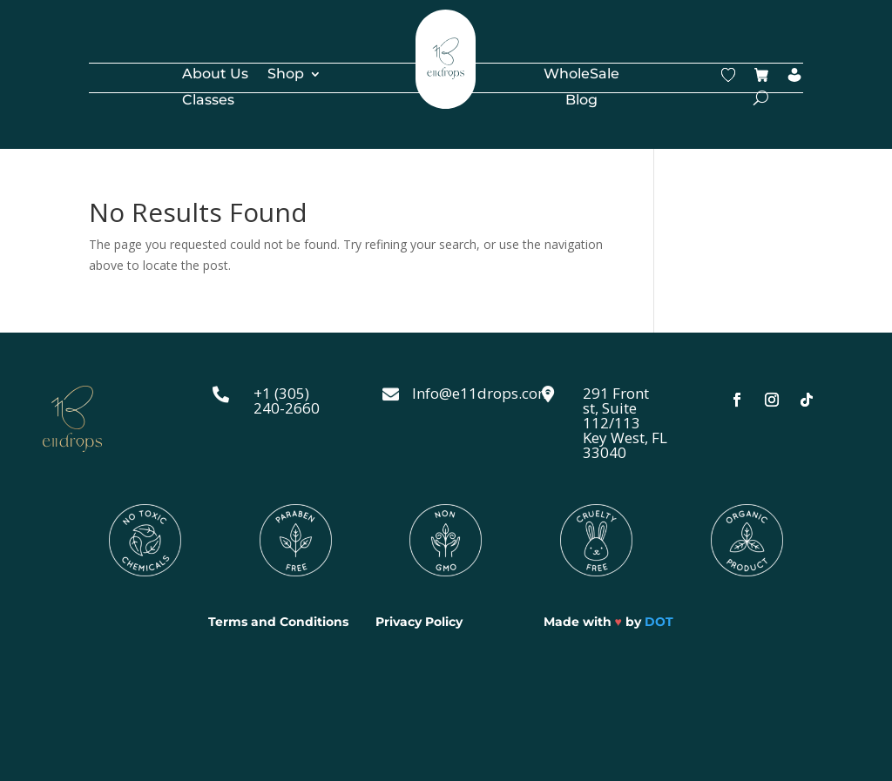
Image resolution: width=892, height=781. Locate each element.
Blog (581, 101)
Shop (285, 75)
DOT (659, 622)
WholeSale (581, 75)
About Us (215, 75)
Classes (208, 101)
